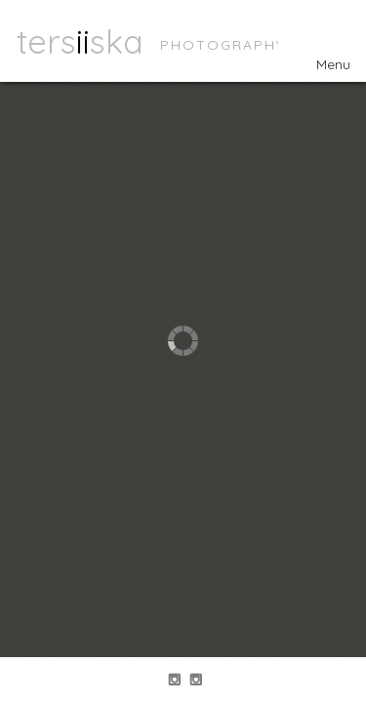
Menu (322, 64)
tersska (80, 40)
